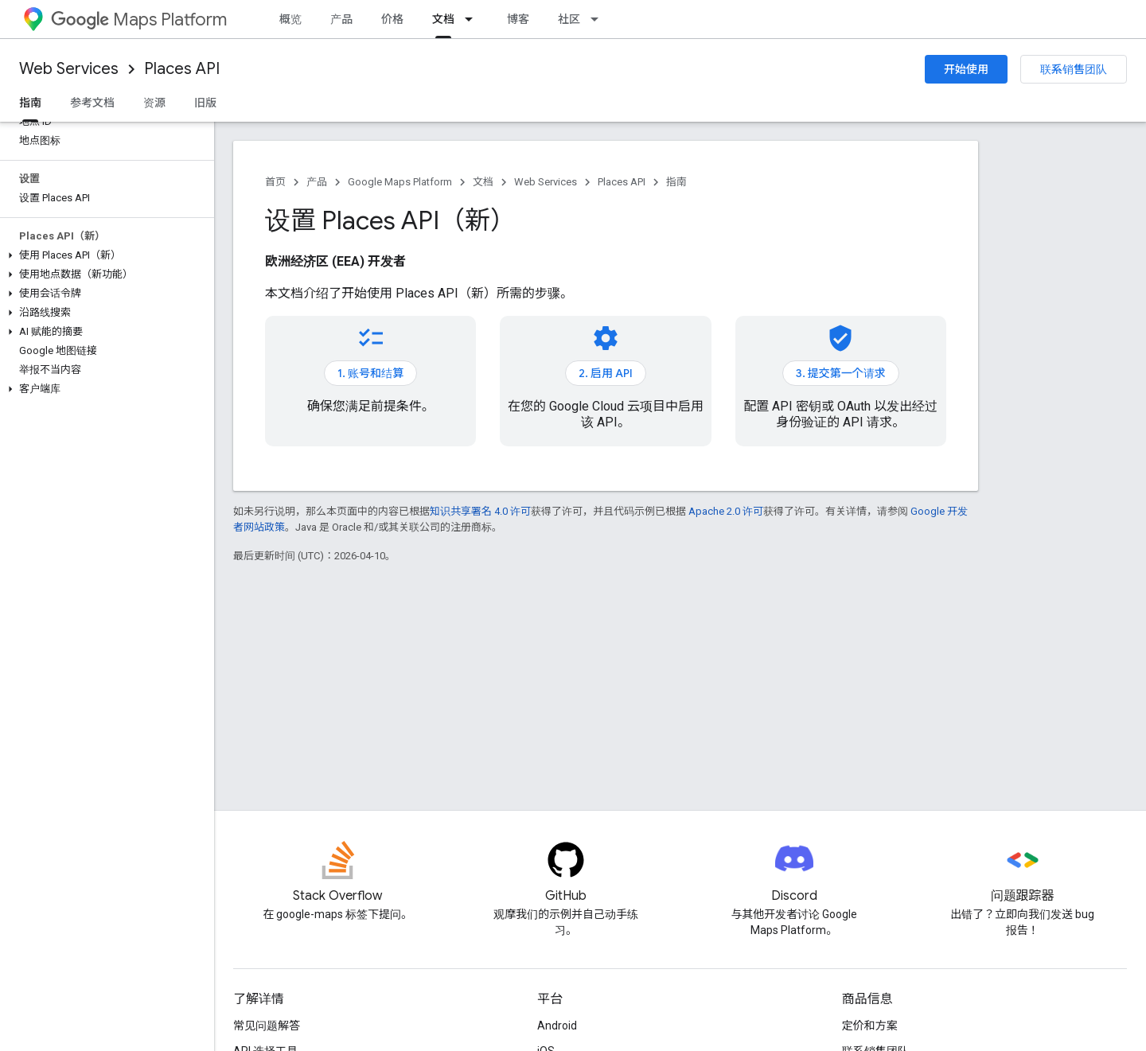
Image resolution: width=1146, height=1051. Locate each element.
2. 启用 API (606, 373)
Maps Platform (139, 19)
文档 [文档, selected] (443, 19)
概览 (290, 19)
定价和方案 (870, 1025)
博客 (518, 19)
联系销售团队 (1073, 69)
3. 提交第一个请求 (841, 373)
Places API (182, 69)
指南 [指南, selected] (30, 102)
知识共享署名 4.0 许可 (480, 511)
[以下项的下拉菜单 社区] (599, 19)
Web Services (69, 69)
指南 (676, 182)
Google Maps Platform (400, 182)
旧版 (205, 102)
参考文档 (92, 102)
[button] (104, 255)
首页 (275, 182)
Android (557, 1025)
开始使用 (966, 69)
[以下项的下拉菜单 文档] (473, 19)
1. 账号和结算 (370, 373)
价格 (392, 19)
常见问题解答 (266, 1025)
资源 (154, 102)
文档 (483, 182)
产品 (341, 19)
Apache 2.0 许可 (725, 511)
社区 (569, 19)
